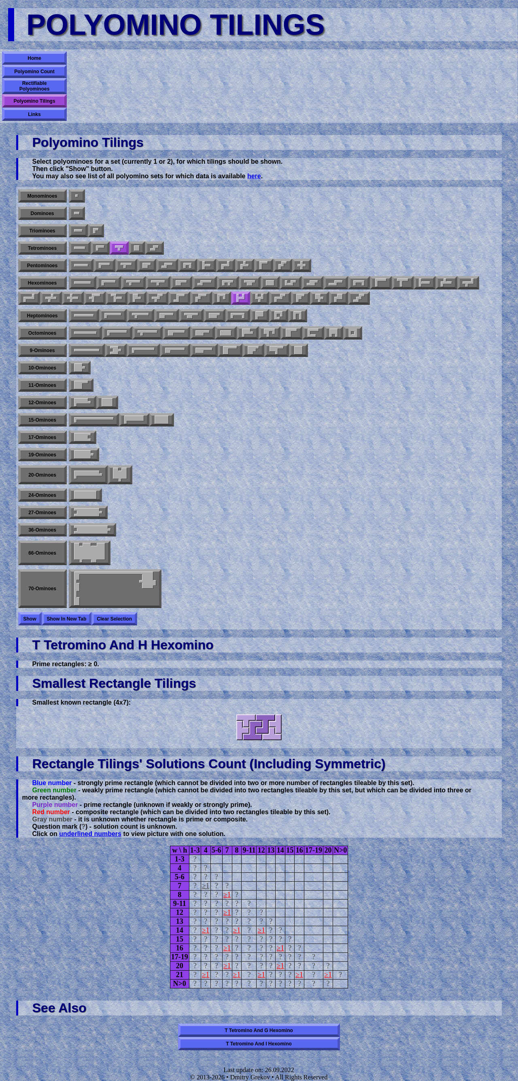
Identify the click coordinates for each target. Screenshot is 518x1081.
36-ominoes (42, 530)
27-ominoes (42, 512)
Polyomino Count (34, 71)
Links (34, 114)
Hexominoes (42, 283)
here (254, 176)
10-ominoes (42, 368)
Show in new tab (67, 619)
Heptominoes (42, 316)
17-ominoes (42, 437)
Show (29, 619)
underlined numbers (90, 833)
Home (34, 58)
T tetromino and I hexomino (259, 1044)
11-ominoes (42, 385)
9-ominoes (42, 350)
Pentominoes (42, 265)
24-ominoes (42, 495)
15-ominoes (42, 420)
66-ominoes (42, 553)
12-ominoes (42, 402)
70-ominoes (42, 588)
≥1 (206, 886)
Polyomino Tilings (34, 101)
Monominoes (42, 196)
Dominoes (42, 213)
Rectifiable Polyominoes (34, 86)
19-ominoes (42, 455)
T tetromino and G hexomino (259, 1030)
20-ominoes (42, 475)
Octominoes (42, 333)
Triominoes (42, 231)
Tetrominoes (42, 248)
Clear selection (114, 619)
